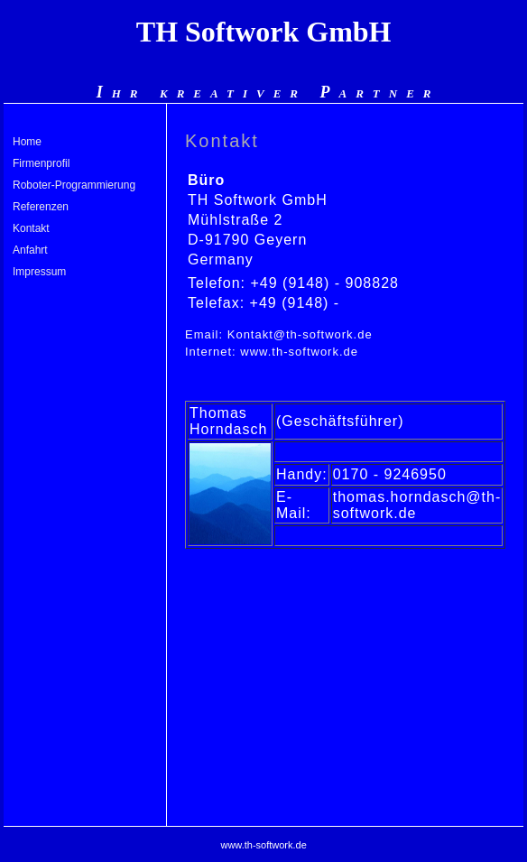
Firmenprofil (41, 163)
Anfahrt (30, 250)
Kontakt (31, 228)
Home (27, 141)
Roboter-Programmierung (74, 185)
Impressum (39, 271)
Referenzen (41, 206)
